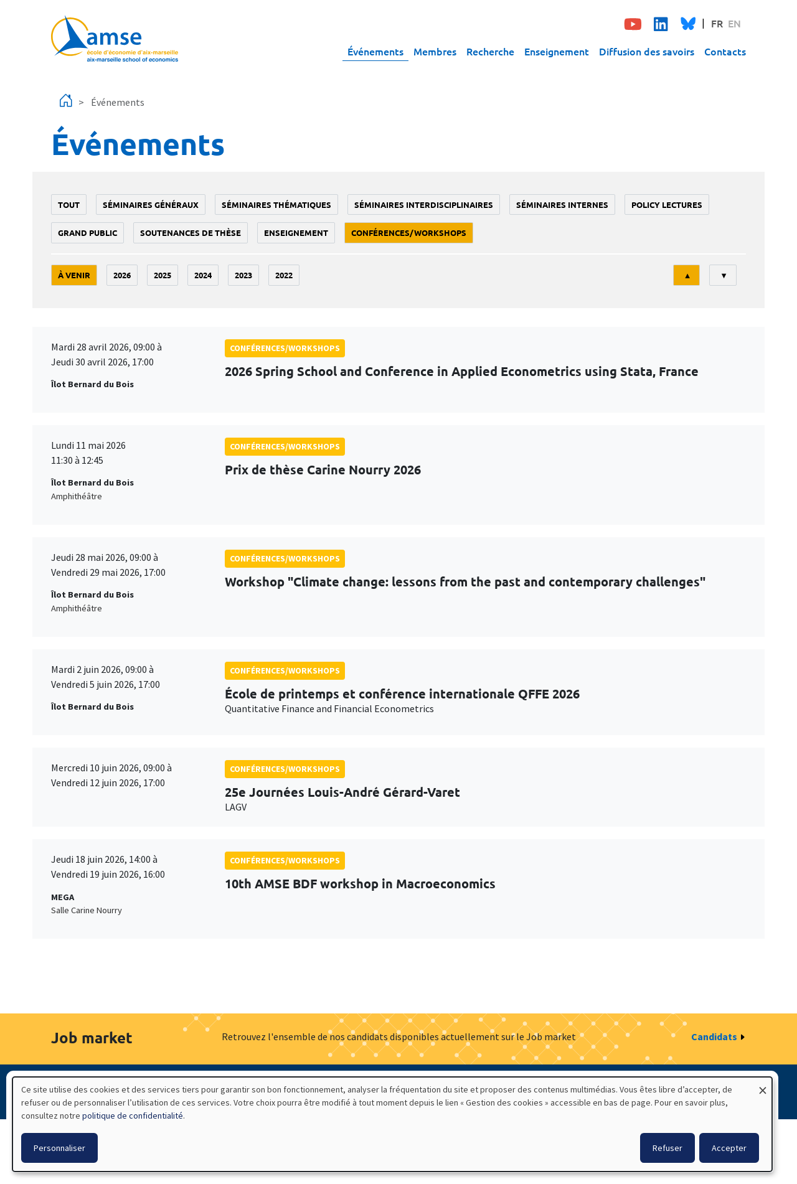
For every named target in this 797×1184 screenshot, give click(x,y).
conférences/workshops (408, 232)
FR (717, 23)
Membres (434, 51)
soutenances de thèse (190, 232)
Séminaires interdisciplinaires (423, 204)
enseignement (296, 232)
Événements (375, 51)
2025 (162, 275)
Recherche (490, 51)
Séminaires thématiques (276, 204)
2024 (203, 275)
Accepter (729, 1147)
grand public (87, 232)
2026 (122, 275)
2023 (243, 275)
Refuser (667, 1147)
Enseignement (556, 51)
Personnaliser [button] (59, 1147)
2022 (284, 275)
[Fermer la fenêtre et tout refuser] (762, 1084)
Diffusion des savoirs (646, 51)
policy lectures (666, 204)
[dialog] (392, 1124)
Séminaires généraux (151, 204)
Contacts (725, 51)
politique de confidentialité (132, 1115)
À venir (74, 275)
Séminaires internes (562, 204)
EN (734, 23)
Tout (69, 204)
